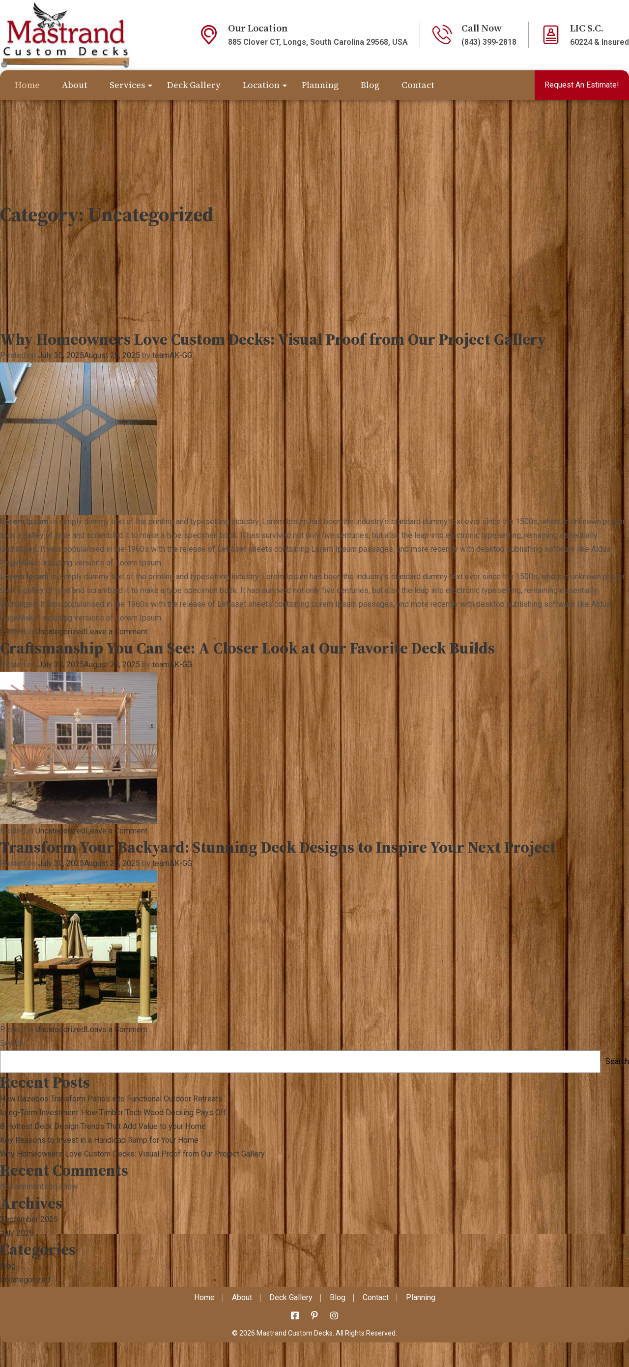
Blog (370, 85)
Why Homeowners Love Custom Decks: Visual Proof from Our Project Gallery (273, 339)
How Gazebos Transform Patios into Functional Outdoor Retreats (111, 1098)
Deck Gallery (194, 85)
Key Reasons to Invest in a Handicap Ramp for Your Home (99, 1140)
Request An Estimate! (581, 84)
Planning (320, 85)
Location (261, 85)
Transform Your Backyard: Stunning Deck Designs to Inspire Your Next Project (278, 847)
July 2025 (17, 1233)
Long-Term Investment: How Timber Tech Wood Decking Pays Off (113, 1112)
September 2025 (29, 1219)
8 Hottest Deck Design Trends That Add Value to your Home (103, 1126)
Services (127, 85)
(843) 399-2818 (488, 42)
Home (27, 85)
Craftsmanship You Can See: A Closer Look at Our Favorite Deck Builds (247, 648)
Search (12, 1043)
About (74, 85)
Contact (417, 85)
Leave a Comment (116, 631)
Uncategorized (60, 631)
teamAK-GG (172, 355)
